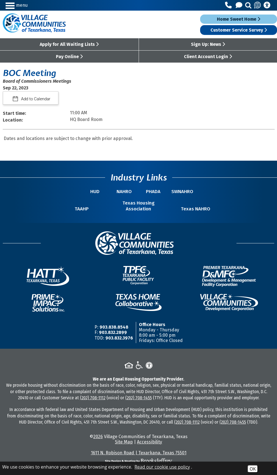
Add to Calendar (35, 98)
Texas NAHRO (195, 209)
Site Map (124, 442)
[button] (39, 5)
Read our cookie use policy (162, 467)
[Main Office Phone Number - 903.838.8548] (229, 5)
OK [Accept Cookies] (253, 469)
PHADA (153, 191)
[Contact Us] (240, 5)
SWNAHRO (182, 191)
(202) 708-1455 (138, 397)
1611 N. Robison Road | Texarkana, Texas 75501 (138, 452)
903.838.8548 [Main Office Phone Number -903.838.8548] (114, 327)
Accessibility (149, 442)
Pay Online (69, 56)
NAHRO (124, 191)
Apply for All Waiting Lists (69, 44)
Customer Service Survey (238, 30)
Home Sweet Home (238, 19)
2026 (98, 436)
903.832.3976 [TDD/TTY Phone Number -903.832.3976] (119, 338)
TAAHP (82, 209)
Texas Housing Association (138, 206)
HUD (95, 191)
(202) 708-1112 (92, 397)
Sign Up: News (208, 44)
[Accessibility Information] (267, 5)
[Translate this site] (257, 5)
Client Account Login (208, 56)
